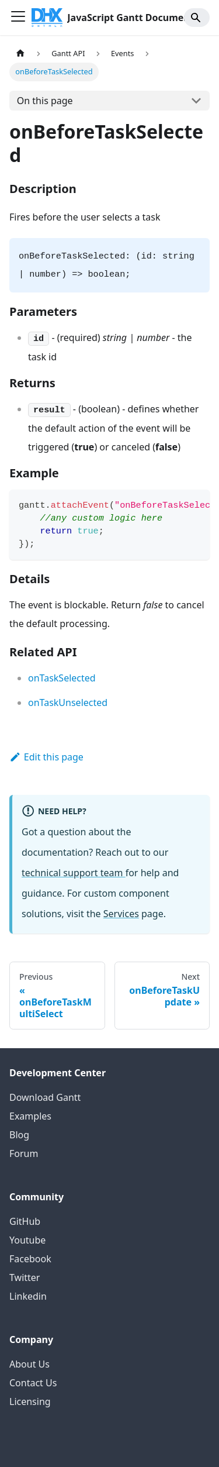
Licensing (30, 1401)
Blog (19, 1134)
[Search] (197, 17)
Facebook (30, 1258)
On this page (45, 100)
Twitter (24, 1277)
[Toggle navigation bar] (18, 17)
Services (121, 913)
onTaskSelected (62, 677)
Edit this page (46, 756)
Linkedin (28, 1296)
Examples (30, 1116)
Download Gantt (45, 1097)
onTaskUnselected (67, 702)
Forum (23, 1153)
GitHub (24, 1221)
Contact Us (33, 1382)
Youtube (27, 1240)
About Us (29, 1364)
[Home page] (20, 53)
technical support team (74, 872)
